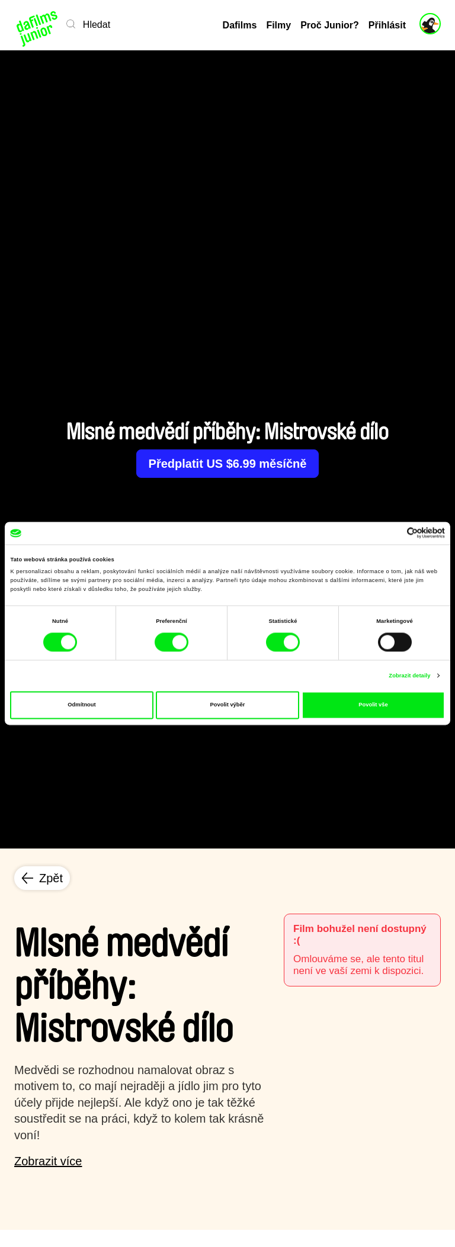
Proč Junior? (329, 25)
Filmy (278, 25)
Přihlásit (387, 25)
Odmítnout (81, 705)
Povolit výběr (227, 705)
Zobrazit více (48, 1161)
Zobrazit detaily (409, 676)
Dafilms (240, 25)
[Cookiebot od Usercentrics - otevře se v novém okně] (393, 533)
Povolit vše (372, 705)
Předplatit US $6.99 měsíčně (228, 463)
